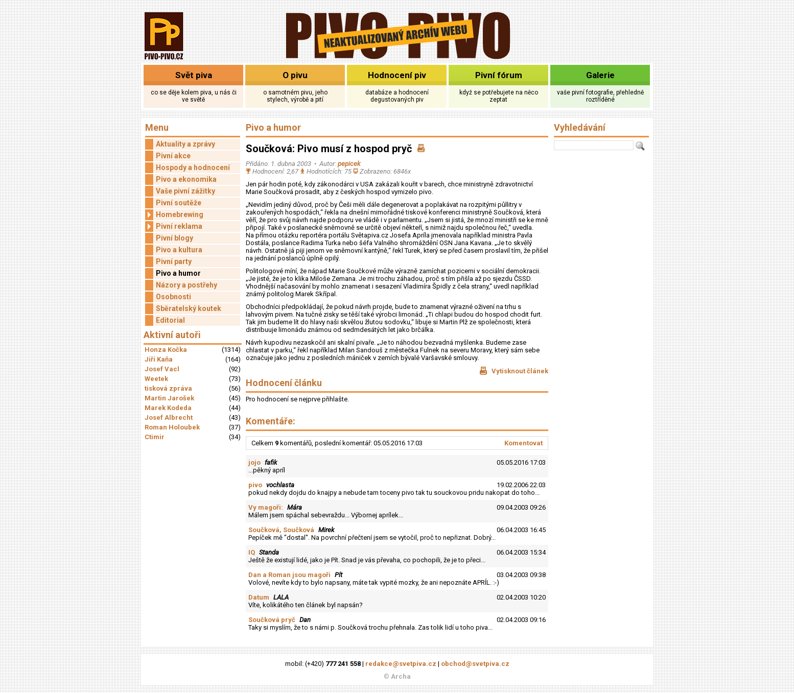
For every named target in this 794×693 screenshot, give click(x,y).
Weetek (156, 379)
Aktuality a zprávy (185, 144)
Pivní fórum (498, 75)
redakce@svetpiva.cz (400, 663)
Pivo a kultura (179, 250)
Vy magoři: (265, 507)
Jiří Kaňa (159, 359)
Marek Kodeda (168, 408)
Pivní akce (173, 156)
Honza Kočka (166, 349)
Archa (401, 676)
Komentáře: (270, 421)
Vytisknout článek (513, 371)
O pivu (295, 75)
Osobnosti (173, 297)
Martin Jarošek (169, 398)
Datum (258, 597)
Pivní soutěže (178, 203)
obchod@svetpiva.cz (475, 663)
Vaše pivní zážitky (185, 191)
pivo (255, 485)
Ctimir (155, 437)
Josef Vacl (162, 369)
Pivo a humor (178, 273)
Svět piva (193, 75)
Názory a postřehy (186, 285)
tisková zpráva (168, 388)
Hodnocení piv (397, 75)
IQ (251, 552)
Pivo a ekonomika (186, 179)
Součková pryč (271, 620)
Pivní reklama (173, 226)
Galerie (600, 75)
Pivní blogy (174, 238)
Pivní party (174, 261)
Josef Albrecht (169, 417)
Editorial (170, 320)
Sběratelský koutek (188, 308)
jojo (254, 462)
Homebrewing (174, 214)
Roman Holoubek (172, 427)
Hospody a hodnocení (193, 167)
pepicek (349, 164)
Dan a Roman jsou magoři (289, 575)
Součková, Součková (281, 530)
